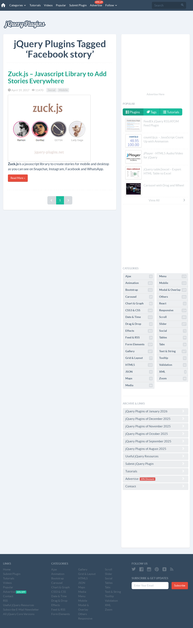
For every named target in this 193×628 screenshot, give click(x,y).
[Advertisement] (155, 64)
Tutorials (35, 5)
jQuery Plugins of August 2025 (155, 448)
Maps (139, 378)
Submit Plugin (78, 5)
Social (51, 90)
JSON (139, 372)
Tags (151, 112)
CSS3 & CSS (139, 310)
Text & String (173, 351)
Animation (139, 283)
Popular (61, 5)
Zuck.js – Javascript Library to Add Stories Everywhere (57, 77)
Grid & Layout (139, 358)
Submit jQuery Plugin (155, 463)
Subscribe (179, 585)
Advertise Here (155, 94)
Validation (173, 365)
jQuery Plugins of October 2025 (155, 433)
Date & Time (139, 317)
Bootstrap (139, 290)
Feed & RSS (139, 337)
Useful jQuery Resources (155, 456)
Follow (111, 5)
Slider (173, 324)
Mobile (63, 90)
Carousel (139, 297)
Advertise (96, 3)
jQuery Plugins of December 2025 (155, 418)
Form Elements (139, 344)
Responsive (173, 310)
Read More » (18, 178)
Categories (17, 5)
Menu (173, 276)
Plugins (133, 112)
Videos (48, 5)
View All (167, 200)
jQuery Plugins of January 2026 (155, 411)
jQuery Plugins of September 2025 (155, 441)
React (173, 303)
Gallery (139, 351)
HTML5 (139, 365)
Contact (155, 486)
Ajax (139, 276)
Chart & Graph (139, 303)
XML (173, 372)
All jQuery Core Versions (18, 614)
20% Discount (147, 479)
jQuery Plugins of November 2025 (155, 426)
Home (7, 569)
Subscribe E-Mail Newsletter (21, 609)
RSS (5, 600)
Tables (173, 337)
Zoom (173, 378)
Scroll (173, 317)
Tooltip (173, 358)
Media (139, 385)
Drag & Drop (139, 324)
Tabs (173, 344)
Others (173, 297)
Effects (139, 331)
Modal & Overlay (173, 290)
